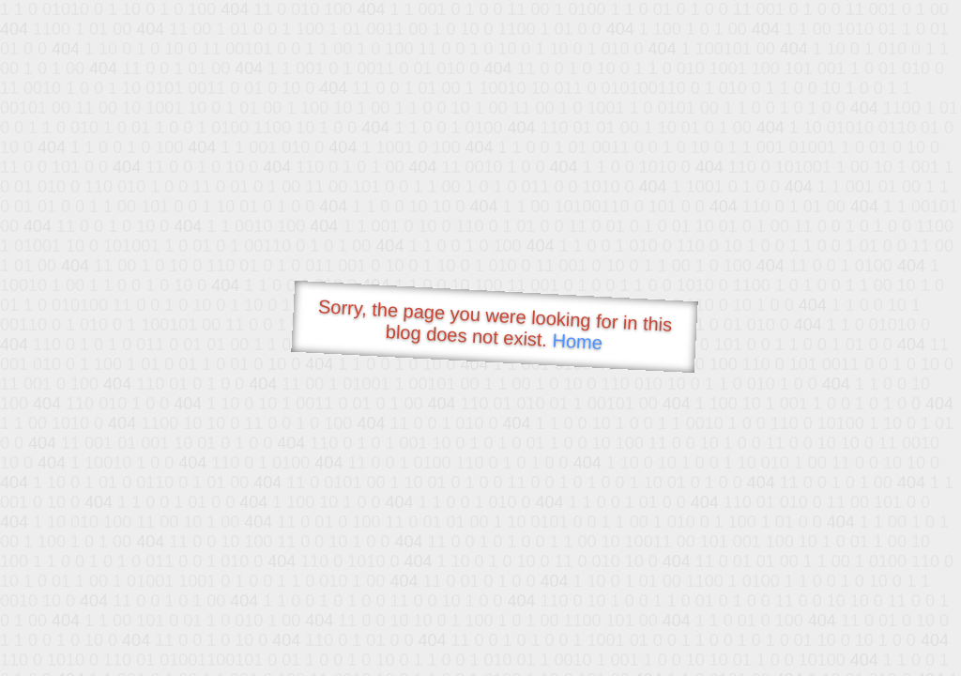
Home (577, 341)
